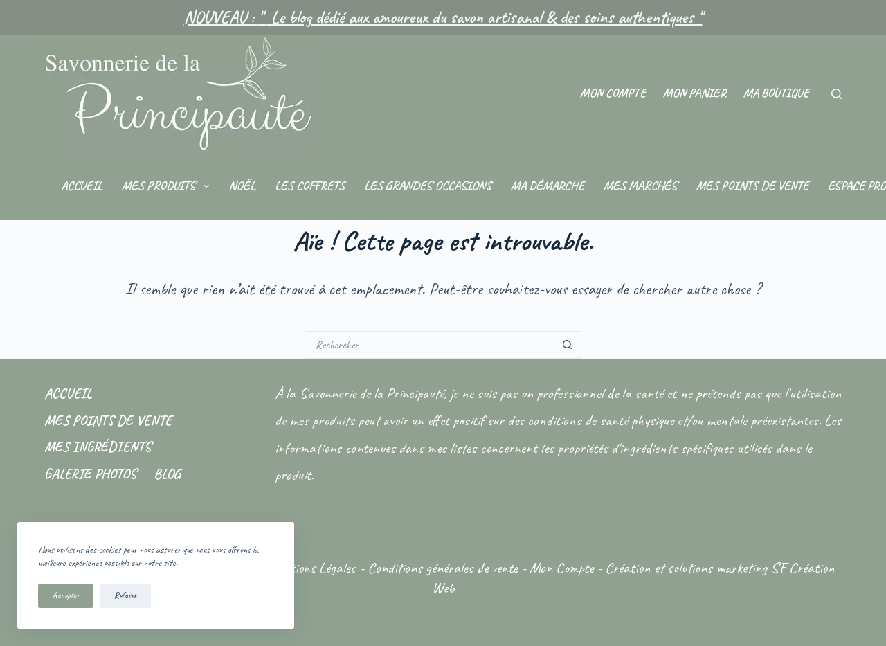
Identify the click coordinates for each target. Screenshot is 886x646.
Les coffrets (310, 185)
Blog (167, 474)
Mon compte (613, 92)
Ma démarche (547, 185)
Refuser (125, 595)
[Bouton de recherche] (567, 345)
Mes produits (168, 186)
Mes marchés (640, 185)
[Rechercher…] (429, 345)
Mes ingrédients (97, 447)
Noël (241, 185)
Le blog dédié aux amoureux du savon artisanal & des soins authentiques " (485, 17)
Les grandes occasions (427, 185)
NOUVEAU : (221, 17)
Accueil (81, 185)
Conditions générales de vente (443, 567)
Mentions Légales (312, 567)
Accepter (66, 595)
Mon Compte (561, 567)
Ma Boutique (776, 92)
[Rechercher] (836, 94)
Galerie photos (90, 474)
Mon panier (694, 92)
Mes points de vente (752, 185)
